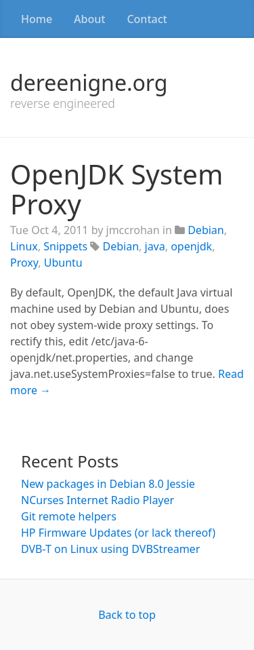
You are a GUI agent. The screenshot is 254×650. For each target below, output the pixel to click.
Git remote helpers (69, 516)
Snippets (65, 246)
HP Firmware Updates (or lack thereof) (118, 532)
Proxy (24, 262)
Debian (206, 230)
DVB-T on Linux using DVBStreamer (110, 548)
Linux (24, 246)
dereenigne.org (88, 82)
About (89, 19)
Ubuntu (63, 262)
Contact (147, 19)
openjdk (191, 246)
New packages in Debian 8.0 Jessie (108, 483)
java (155, 246)
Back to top (127, 614)
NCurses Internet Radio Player (97, 500)
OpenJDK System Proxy (116, 189)
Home (36, 19)
